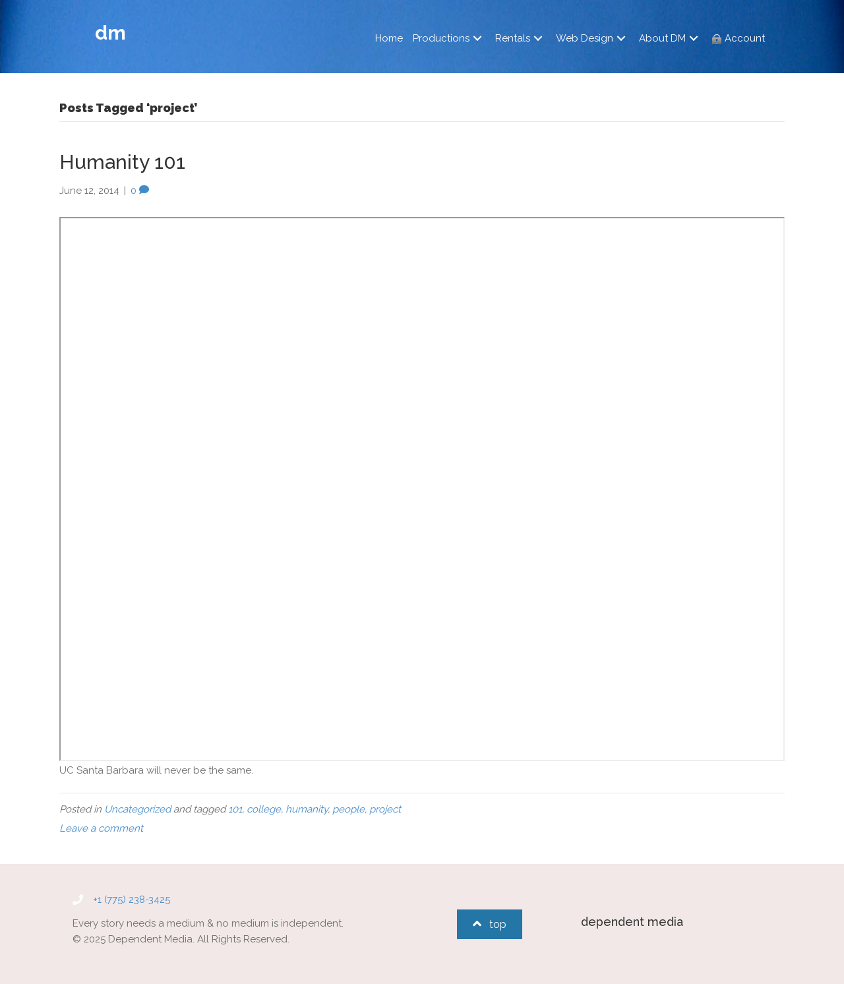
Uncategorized (137, 809)
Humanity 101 (122, 161)
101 (235, 809)
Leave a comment (101, 828)
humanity (307, 809)
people (348, 809)
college (264, 809)
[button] (477, 38)
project (385, 809)
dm (110, 32)
